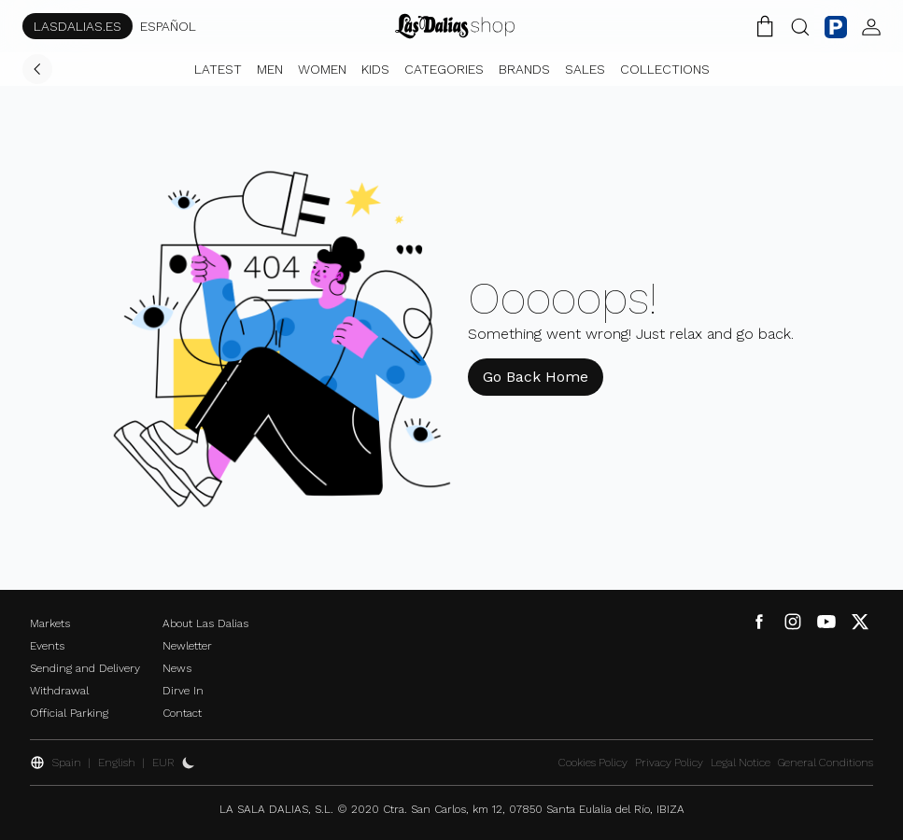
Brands (524, 69)
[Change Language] (455, 26)
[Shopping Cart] (765, 26)
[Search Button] (800, 26)
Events (47, 645)
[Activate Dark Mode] (188, 762)
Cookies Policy (593, 762)
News (176, 668)
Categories (444, 69)
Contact (182, 713)
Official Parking (69, 713)
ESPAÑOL (168, 26)
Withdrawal (59, 690)
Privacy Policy (669, 762)
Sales (585, 69)
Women (322, 69)
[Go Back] (37, 69)
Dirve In (183, 690)
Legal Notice (740, 762)
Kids (375, 69)
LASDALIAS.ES (77, 26)
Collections (665, 69)
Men (270, 69)
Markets (50, 623)
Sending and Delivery (85, 668)
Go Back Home (535, 376)
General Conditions (825, 762)
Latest (218, 69)
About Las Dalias (205, 623)
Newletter (187, 645)
